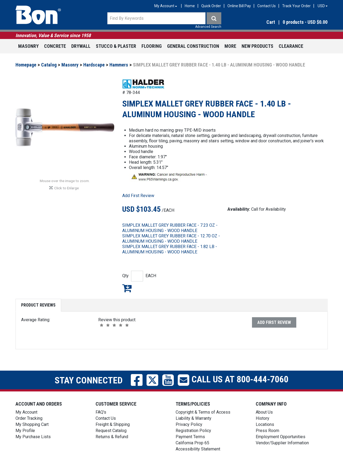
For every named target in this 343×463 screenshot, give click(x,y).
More (230, 46)
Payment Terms (190, 436)
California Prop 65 (192, 442)
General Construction (193, 46)
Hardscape (94, 65)
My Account (26, 412)
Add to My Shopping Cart (127, 288)
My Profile (25, 430)
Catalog (49, 65)
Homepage (25, 65)
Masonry (28, 46)
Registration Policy (193, 430)
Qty (125, 275)
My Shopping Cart (32, 424)
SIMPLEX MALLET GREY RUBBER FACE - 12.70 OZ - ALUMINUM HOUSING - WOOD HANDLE (171, 238)
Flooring (151, 46)
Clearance (291, 46)
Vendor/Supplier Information (282, 442)
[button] (281, 22)
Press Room (267, 430)
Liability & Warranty (193, 418)
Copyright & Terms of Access (203, 412)
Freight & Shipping (113, 424)
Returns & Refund (112, 436)
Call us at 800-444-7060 (238, 379)
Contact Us (266, 6)
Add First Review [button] (138, 195)
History (262, 418)
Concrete (55, 46)
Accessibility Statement (198, 449)
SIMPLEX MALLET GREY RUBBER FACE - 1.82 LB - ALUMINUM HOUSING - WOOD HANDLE (169, 249)
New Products (257, 46)
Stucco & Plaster (116, 46)
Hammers (118, 65)
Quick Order (211, 6)
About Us (264, 412)
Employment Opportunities (280, 436)
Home (190, 6)
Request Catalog (111, 430)
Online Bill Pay (239, 6)
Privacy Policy (189, 424)
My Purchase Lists (33, 436)
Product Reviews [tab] (38, 305)
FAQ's (101, 412)
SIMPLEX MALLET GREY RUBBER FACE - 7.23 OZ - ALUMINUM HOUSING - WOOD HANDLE (170, 228)
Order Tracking (28, 418)
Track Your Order (296, 6)
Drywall (80, 46)
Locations (265, 424)
